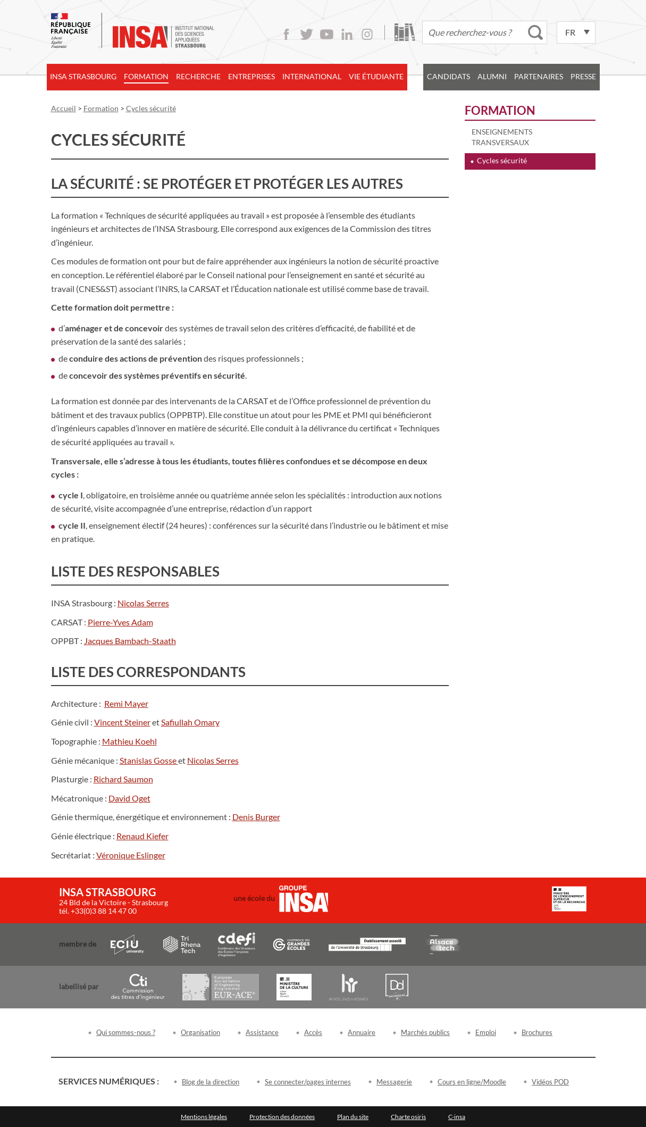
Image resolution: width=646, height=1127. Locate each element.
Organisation (200, 1032)
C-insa (456, 1117)
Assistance (262, 1032)
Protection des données (282, 1117)
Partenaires (538, 76)
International (311, 76)
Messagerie (394, 1082)
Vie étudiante (376, 76)
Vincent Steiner (122, 722)
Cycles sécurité (502, 160)
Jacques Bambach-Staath (130, 641)
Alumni (492, 76)
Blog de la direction (210, 1082)
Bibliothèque (405, 32)
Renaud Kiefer (142, 836)
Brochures (537, 1032)
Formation (146, 76)
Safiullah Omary (190, 722)
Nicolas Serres (143, 603)
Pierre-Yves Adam (120, 622)
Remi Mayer (126, 703)
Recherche (198, 76)
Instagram (367, 34)
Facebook (286, 34)
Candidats (448, 76)
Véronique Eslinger (130, 855)
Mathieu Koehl (129, 741)
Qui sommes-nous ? (125, 1032)
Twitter (306, 34)
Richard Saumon (123, 779)
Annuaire (361, 1032)
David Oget (129, 798)
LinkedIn (347, 34)
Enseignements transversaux (502, 137)
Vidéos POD (550, 1082)
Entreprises (251, 76)
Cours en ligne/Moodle (472, 1082)
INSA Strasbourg (83, 76)
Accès (313, 1032)
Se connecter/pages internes (308, 1082)
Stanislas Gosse (149, 760)
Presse (583, 76)
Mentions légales (204, 1117)
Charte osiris (408, 1117)
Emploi (485, 1032)
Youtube (326, 34)
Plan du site (352, 1117)
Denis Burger (256, 817)
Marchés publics (425, 1032)
